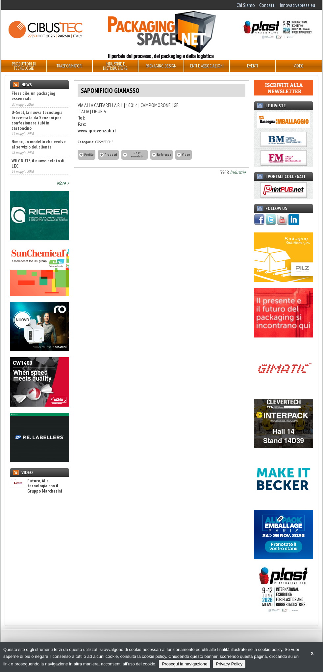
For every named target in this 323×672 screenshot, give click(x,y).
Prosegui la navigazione (184, 663)
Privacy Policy (229, 663)
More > (63, 183)
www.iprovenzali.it (97, 130)
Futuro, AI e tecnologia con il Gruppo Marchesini (36, 486)
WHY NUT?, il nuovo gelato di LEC (38, 163)
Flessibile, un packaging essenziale (33, 96)
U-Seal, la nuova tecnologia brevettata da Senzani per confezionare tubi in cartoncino (37, 120)
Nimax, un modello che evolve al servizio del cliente (39, 144)
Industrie (238, 172)
